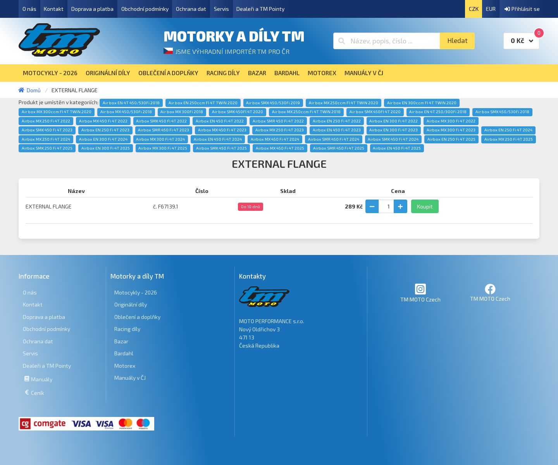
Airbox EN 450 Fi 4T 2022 (220, 121)
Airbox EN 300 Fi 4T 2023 (393, 129)
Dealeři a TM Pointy (260, 8)
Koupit (425, 206)
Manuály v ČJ (130, 377)
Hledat (457, 40)
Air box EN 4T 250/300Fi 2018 (438, 111)
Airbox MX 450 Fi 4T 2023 (222, 129)
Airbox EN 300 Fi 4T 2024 (103, 139)
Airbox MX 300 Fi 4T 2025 (162, 148)
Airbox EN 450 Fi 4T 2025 (397, 148)
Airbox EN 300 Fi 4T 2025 (105, 148)
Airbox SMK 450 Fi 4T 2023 (47, 129)
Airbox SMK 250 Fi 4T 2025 (47, 148)
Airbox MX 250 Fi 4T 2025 (508, 139)
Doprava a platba (92, 8)
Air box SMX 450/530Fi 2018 (502, 111)
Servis (221, 8)
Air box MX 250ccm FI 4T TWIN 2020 (343, 102)
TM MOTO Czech (420, 293)
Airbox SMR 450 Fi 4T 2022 (278, 121)
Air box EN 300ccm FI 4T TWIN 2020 (421, 102)
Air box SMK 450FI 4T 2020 (237, 111)
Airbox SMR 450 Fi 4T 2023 (163, 129)
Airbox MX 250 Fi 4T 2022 (46, 121)
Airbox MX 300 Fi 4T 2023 (451, 129)
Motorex (124, 365)
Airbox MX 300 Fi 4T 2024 (160, 139)
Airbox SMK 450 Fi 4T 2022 (161, 121)
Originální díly (130, 304)
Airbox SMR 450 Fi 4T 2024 (333, 139)
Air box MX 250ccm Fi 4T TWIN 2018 (306, 111)
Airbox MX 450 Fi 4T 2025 (280, 148)
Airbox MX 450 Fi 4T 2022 (103, 121)
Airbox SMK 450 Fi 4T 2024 (393, 139)
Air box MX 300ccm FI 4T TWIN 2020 (56, 111)
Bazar (121, 341)
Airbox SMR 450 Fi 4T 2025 (338, 148)
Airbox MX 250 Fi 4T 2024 (46, 139)
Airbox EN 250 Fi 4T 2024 (508, 129)
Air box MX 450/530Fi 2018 (126, 111)
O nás (29, 8)
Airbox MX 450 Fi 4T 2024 (275, 139)
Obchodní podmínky (145, 8)
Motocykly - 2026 (135, 292)
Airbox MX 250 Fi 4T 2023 (279, 129)
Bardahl (123, 353)
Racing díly (127, 329)
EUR (491, 8)
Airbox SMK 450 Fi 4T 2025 (221, 148)
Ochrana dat (191, 8)
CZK (474, 8)
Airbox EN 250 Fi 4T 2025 (451, 139)
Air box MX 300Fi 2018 (181, 111)
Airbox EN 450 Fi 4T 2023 (337, 129)
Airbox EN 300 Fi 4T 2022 (393, 121)
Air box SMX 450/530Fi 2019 (273, 102)
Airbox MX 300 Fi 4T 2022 (451, 121)
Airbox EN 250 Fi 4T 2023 (105, 129)
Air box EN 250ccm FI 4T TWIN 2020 (203, 102)
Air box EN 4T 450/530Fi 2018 (131, 102)
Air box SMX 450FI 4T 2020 (375, 111)
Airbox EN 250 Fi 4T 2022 (337, 121)
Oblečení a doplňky (137, 316)
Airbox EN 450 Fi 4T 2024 (218, 139)
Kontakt (54, 8)
